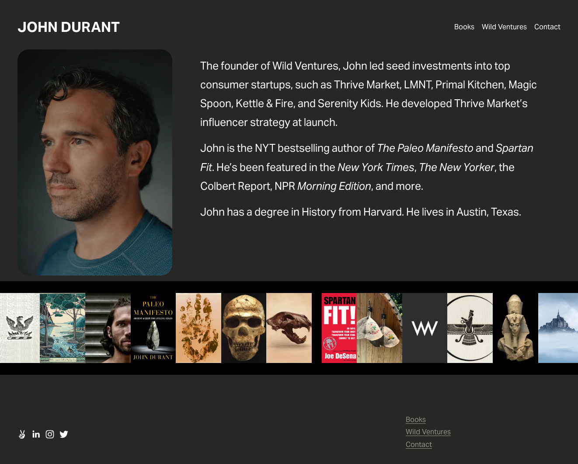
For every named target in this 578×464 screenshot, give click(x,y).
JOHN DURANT (68, 27)
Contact (547, 26)
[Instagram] (49, 434)
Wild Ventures (504, 26)
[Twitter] (63, 434)
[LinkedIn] (35, 434)
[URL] (21, 434)
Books (464, 26)
